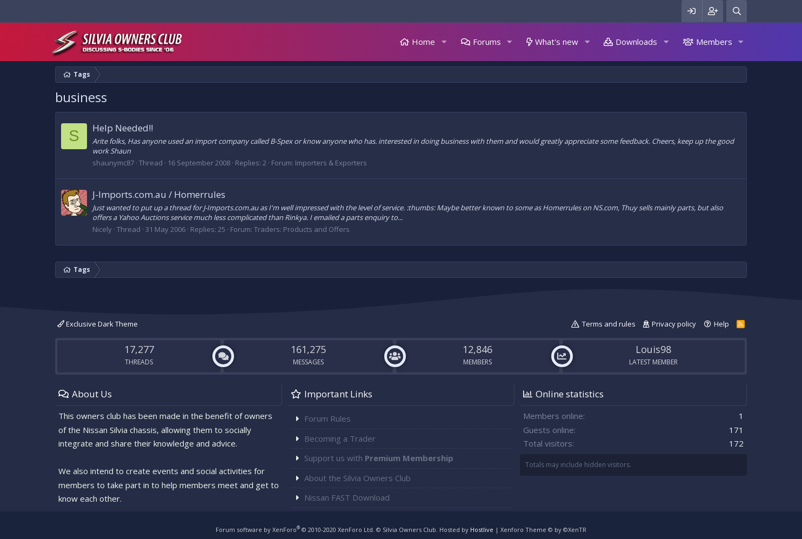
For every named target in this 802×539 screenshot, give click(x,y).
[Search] (736, 11)
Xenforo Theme (543, 529)
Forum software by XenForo (295, 529)
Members (714, 41)
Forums (487, 41)
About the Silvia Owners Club (357, 478)
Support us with (378, 458)
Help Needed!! (122, 128)
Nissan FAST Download (347, 497)
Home (423, 41)
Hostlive (481, 529)
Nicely (102, 229)
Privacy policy (674, 324)
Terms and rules (609, 324)
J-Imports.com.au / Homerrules (158, 194)
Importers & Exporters (331, 163)
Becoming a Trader (340, 438)
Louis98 (653, 349)
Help (721, 324)
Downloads (636, 41)
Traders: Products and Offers (302, 229)
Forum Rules (327, 418)
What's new (556, 41)
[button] (444, 42)
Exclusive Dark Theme (97, 324)
